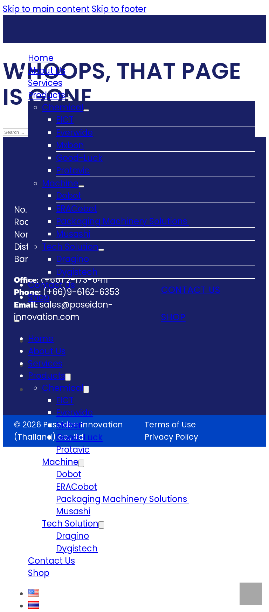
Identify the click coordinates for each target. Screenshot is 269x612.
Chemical (62, 107)
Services (45, 83)
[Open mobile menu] (17, 321)
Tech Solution (70, 247)
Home (41, 58)
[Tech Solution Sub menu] (101, 250)
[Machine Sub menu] (81, 186)
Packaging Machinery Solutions (122, 221)
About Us (46, 70)
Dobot (68, 195)
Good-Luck (79, 158)
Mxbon (70, 145)
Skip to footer (119, 9)
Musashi (73, 234)
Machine (60, 183)
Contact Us (51, 285)
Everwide (74, 132)
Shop (38, 297)
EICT (65, 119)
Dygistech (77, 272)
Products (46, 95)
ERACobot (76, 208)
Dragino (72, 259)
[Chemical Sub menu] (86, 110)
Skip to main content (46, 9)
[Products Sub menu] (68, 98)
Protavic (73, 170)
